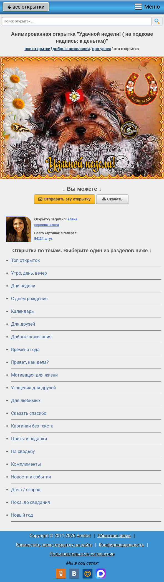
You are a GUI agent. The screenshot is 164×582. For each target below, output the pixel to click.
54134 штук (43, 239)
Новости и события (31, 477)
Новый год (22, 515)
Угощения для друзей (33, 387)
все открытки (25, 7)
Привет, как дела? (30, 362)
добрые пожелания (71, 49)
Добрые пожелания (31, 336)
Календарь (22, 311)
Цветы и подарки (29, 438)
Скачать (112, 199)
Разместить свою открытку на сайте (54, 544)
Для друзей (23, 324)
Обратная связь (114, 535)
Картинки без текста (32, 426)
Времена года (25, 349)
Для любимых (26, 400)
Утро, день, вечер (29, 273)
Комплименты (26, 464)
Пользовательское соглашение (82, 554)
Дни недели (23, 286)
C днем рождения (29, 298)
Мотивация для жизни (34, 375)
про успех (101, 49)
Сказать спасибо (28, 413)
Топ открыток (25, 260)
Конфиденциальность (121, 544)
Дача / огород (26, 489)
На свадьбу (23, 451)
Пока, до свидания (30, 502)
